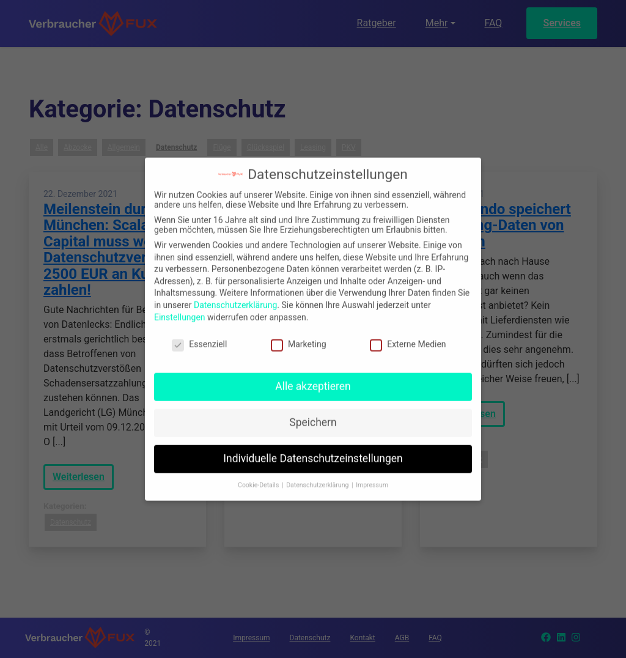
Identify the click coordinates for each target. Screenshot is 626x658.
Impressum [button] (372, 477)
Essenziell (199, 336)
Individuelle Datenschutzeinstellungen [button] (312, 450)
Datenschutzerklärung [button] (318, 477)
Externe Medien (408, 336)
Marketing (298, 336)
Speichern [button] (312, 414)
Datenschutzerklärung (235, 296)
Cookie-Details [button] (259, 477)
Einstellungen (179, 309)
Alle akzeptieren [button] (313, 378)
